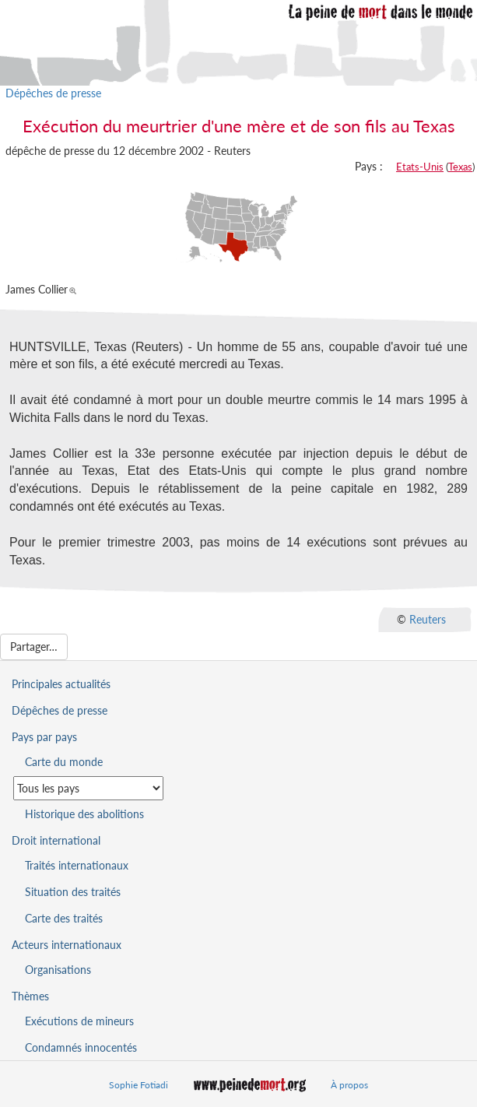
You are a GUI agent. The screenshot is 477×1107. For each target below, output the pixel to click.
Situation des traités (73, 891)
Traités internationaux (76, 865)
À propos (349, 1085)
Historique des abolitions (84, 814)
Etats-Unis (420, 166)
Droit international (56, 840)
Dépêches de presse (53, 93)
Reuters (427, 619)
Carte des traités (64, 918)
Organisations (58, 969)
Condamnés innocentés (81, 1047)
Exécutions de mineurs (79, 1021)
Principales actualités (61, 684)
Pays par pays (44, 736)
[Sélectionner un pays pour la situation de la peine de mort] (88, 788)
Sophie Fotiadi (138, 1085)
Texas (460, 166)
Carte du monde (64, 761)
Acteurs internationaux (66, 944)
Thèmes (30, 996)
